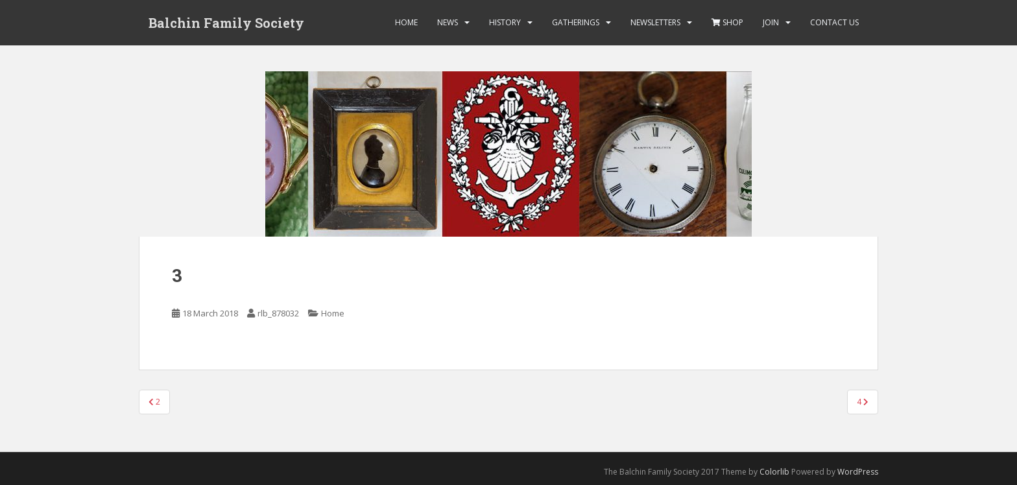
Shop (727, 22)
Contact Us (834, 22)
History (505, 22)
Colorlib (774, 471)
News (447, 22)
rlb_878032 (278, 313)
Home (406, 22)
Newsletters (655, 22)
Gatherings (575, 22)
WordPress (857, 471)
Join (771, 22)
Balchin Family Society (226, 22)
